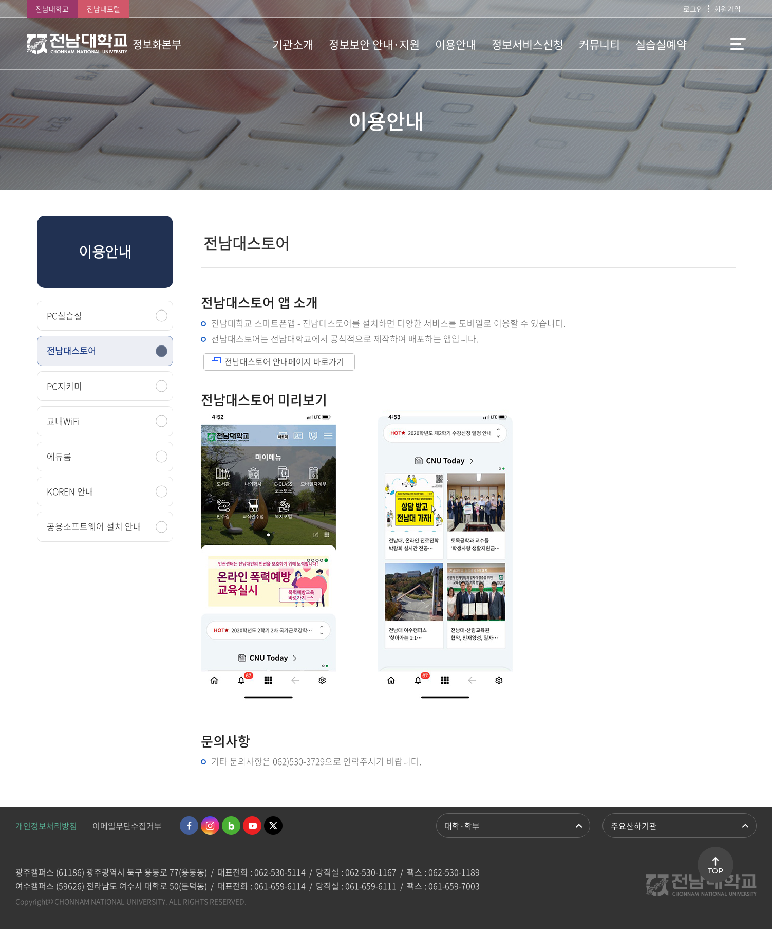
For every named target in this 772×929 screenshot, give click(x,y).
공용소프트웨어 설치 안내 (94, 526)
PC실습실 (64, 315)
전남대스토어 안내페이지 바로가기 (284, 361)
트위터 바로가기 (273, 825)
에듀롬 (59, 456)
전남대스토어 (71, 350)
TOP (715, 871)
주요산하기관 (634, 825)
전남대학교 (52, 9)
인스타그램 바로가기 (210, 825)
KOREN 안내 (70, 491)
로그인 (693, 8)
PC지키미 (64, 385)
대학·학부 (462, 825)
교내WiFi (63, 420)
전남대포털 (103, 9)
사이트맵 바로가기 (720, 43)
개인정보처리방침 (46, 825)
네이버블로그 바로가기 (231, 825)
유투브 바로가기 (252, 825)
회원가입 (727, 8)
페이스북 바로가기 (189, 825)
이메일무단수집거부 (127, 825)
